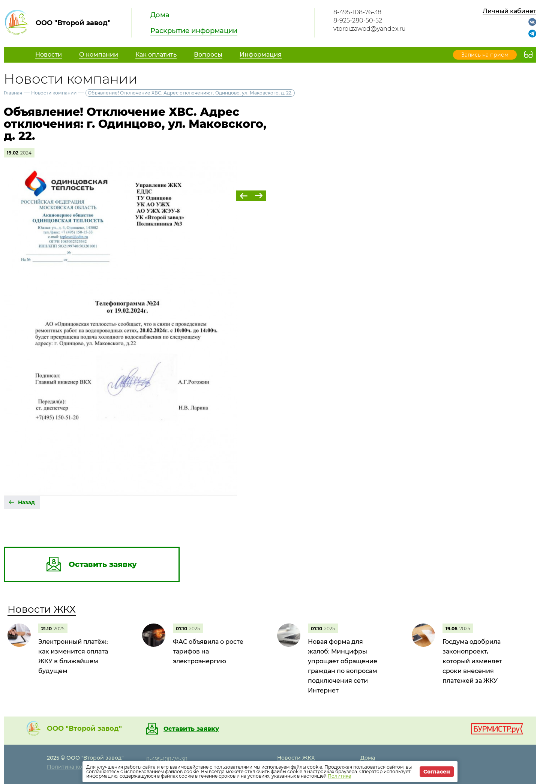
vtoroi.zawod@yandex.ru (369, 28)
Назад (26, 502)
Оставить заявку (191, 729)
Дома (160, 15)
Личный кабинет (509, 11)
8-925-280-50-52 (357, 20)
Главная (13, 93)
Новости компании (53, 93)
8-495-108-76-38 (357, 12)
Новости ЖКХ (42, 609)
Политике (339, 776)
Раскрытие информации (193, 31)
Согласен (436, 771)
